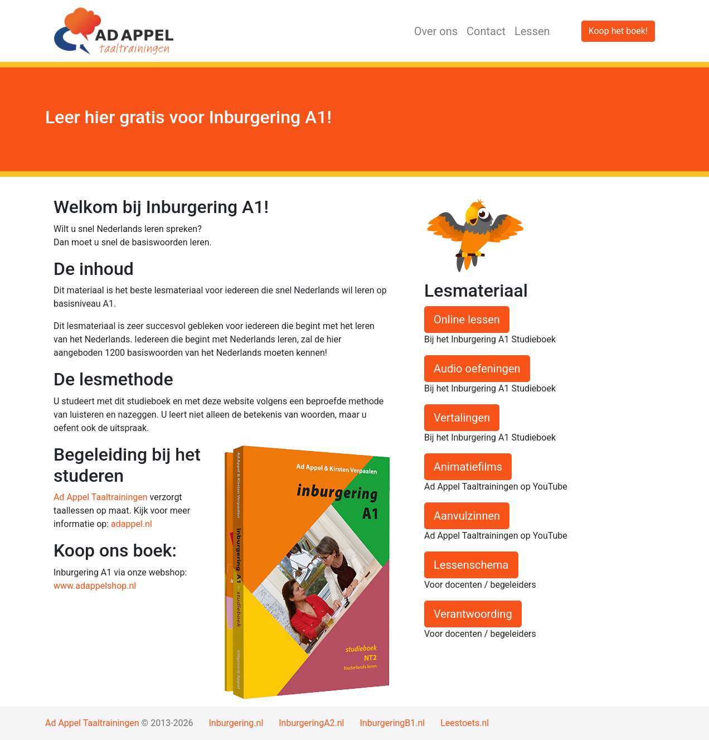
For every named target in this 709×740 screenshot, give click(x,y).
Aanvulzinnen (467, 516)
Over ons (436, 31)
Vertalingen (462, 417)
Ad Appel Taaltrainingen (101, 497)
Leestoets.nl (464, 723)
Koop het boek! (618, 31)
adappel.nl (131, 524)
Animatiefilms (468, 466)
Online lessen (467, 319)
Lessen (532, 31)
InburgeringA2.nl (311, 723)
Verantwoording (473, 614)
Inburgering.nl (235, 723)
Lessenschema (471, 565)
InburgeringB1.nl (392, 723)
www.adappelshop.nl (95, 586)
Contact (486, 31)
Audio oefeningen (477, 368)
